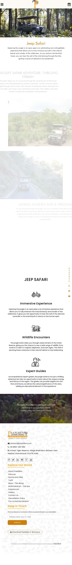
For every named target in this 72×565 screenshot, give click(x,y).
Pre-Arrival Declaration (18, 501)
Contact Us (13, 495)
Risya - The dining (16, 483)
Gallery (11, 492)
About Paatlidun (15, 471)
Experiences (13, 489)
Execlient (57, 543)
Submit (17, 522)
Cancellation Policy (16, 498)
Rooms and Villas (15, 477)
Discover (12, 474)
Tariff (10, 480)
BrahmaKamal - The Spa (19, 486)
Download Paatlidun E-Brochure (25, 532)
